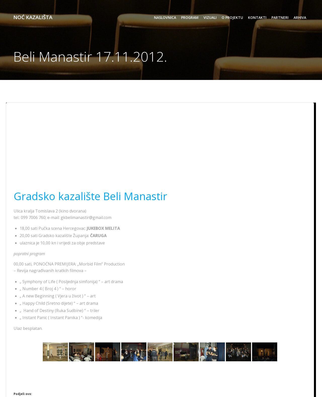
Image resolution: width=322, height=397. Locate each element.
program (189, 17)
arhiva (299, 17)
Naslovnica (165, 17)
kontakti (257, 17)
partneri (279, 17)
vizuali (209, 17)
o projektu (232, 17)
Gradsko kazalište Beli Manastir (91, 196)
